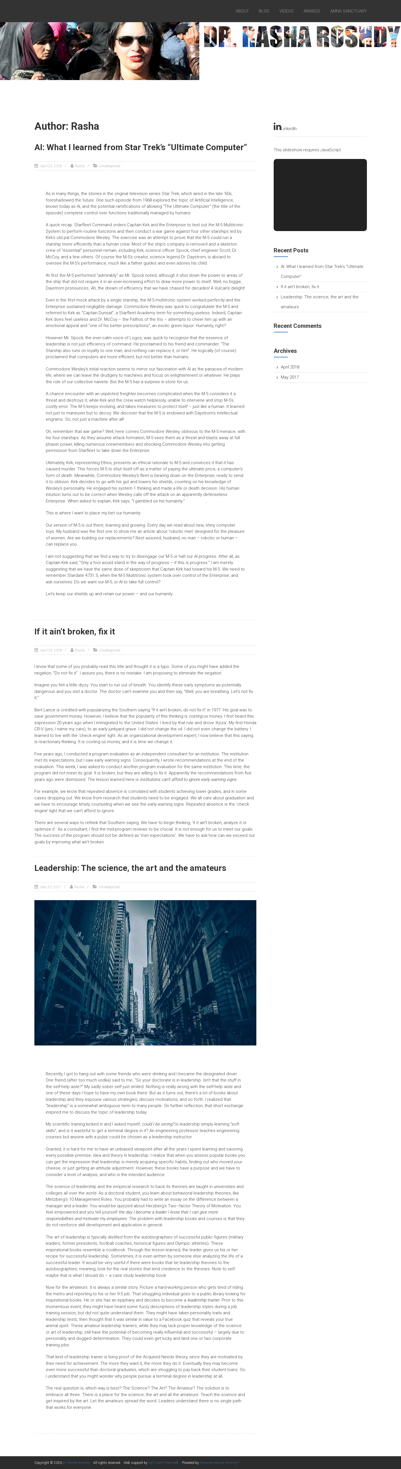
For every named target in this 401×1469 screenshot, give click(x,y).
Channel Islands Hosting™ (219, 1462)
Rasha (80, 166)
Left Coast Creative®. (164, 1462)
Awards (312, 11)
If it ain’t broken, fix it (75, 631)
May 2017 (290, 377)
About (242, 11)
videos (286, 11)
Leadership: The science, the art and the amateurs (131, 868)
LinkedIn (285, 127)
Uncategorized (109, 166)
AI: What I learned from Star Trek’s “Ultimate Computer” (141, 147)
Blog (264, 11)
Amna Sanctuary (348, 11)
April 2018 (290, 367)
